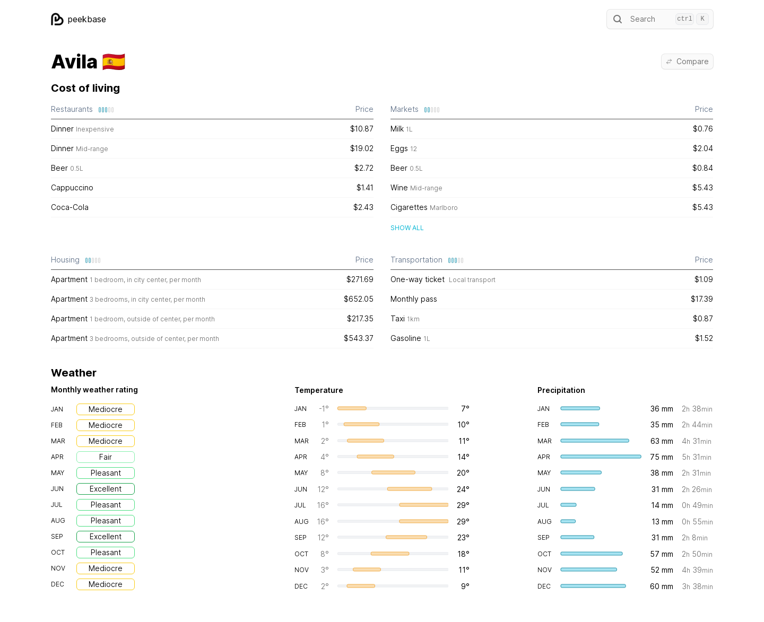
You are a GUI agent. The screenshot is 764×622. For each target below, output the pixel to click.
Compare (687, 61)
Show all (407, 228)
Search (660, 19)
